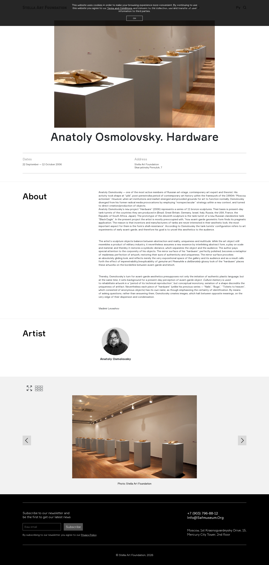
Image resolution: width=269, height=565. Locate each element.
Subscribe (73, 527)
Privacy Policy (89, 534)
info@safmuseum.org (205, 517)
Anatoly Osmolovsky (115, 359)
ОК (134, 18)
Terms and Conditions (119, 8)
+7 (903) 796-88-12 (202, 513)
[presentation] (27, 440)
